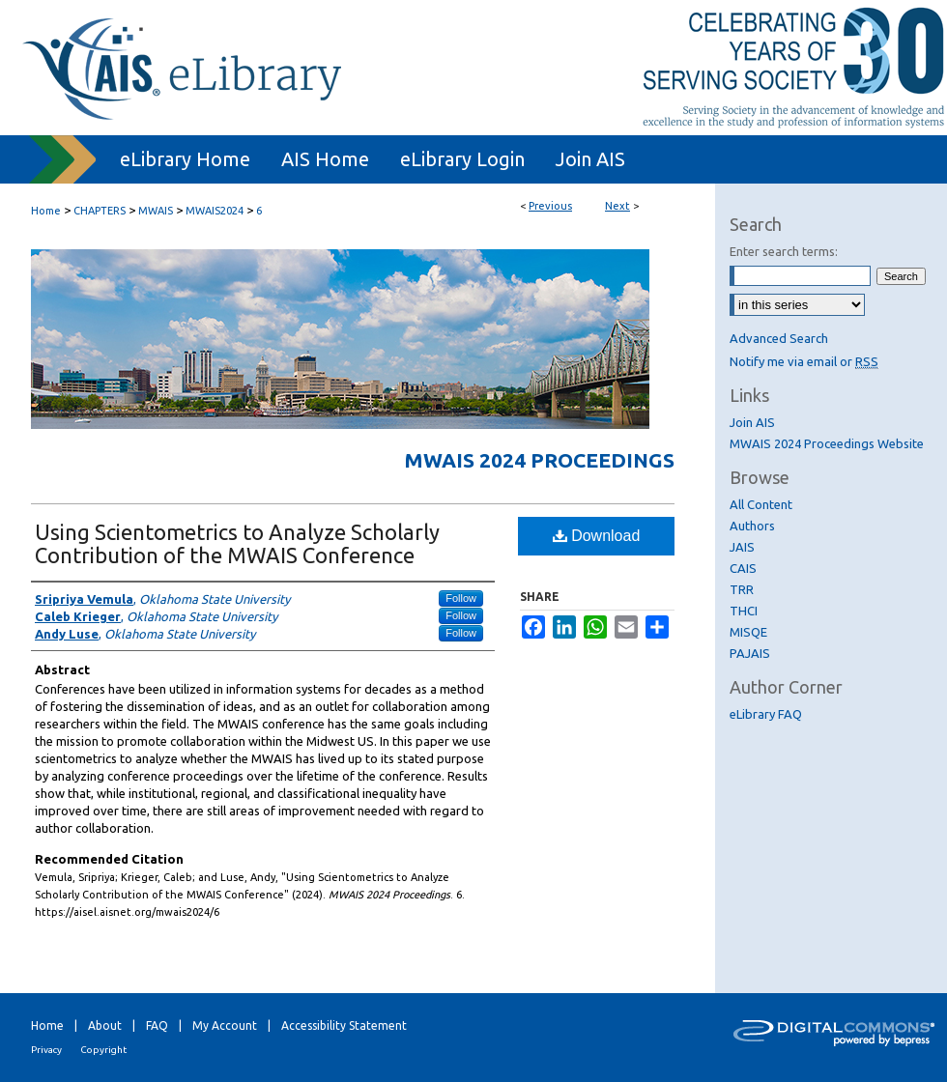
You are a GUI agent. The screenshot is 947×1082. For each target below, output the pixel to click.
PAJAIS (750, 653)
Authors (752, 525)
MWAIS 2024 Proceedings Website (827, 443)
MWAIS (155, 210)
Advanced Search (779, 338)
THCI (744, 610)
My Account (224, 1025)
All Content (761, 504)
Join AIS (752, 422)
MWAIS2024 (215, 210)
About (105, 1025)
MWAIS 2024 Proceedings (539, 459)
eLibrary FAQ (766, 714)
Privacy (46, 1049)
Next (617, 206)
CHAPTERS (99, 210)
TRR (742, 589)
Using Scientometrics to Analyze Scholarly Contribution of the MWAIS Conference (237, 543)
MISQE (748, 632)
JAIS (742, 547)
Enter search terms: (784, 251)
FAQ (157, 1025)
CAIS (743, 568)
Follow (460, 598)
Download (597, 535)
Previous (550, 206)
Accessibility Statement (344, 1025)
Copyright (103, 1049)
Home (46, 210)
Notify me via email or (804, 361)
